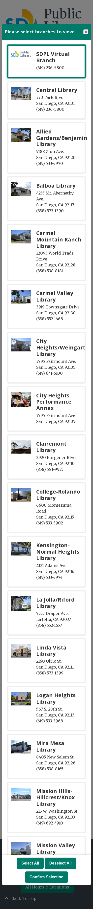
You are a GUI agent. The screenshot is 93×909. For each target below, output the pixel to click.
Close (85, 32)
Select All (30, 863)
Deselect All (60, 863)
